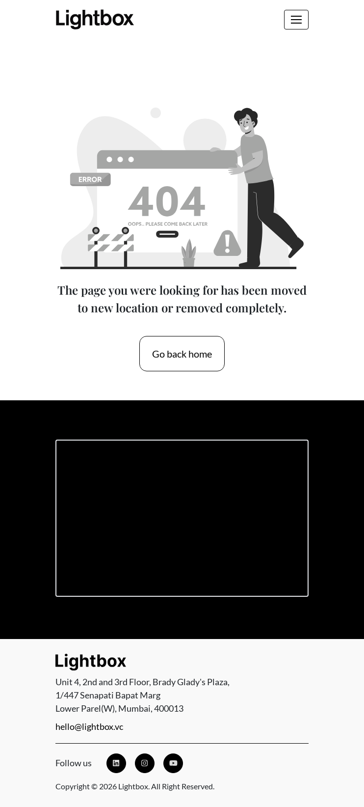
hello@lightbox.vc (89, 726)
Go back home (182, 354)
